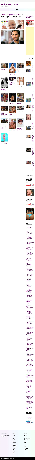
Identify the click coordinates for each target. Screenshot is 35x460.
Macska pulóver (29, 254)
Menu (17, 9)
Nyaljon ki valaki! (12, 130)
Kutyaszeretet (33, 62)
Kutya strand (29, 286)
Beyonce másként (30, 269)
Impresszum (3, 458)
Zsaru (25, 442)
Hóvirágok (28, 337)
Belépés (9, 0)
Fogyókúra (26, 448)
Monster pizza (29, 363)
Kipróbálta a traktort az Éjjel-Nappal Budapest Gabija (4, 126)
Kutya (33, 98)
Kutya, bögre (29, 312)
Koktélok (14, 439)
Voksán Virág (30, 418)
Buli (13, 441)
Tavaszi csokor (29, 344)
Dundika (29, 417)
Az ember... (29, 281)
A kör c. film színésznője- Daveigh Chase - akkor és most (29, 395)
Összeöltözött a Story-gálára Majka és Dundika (29, 381)
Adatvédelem (7, 458)
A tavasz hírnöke (29, 338)
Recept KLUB (15, 445)
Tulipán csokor (29, 323)
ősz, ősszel (29, 280)
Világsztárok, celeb (13, 15)
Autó (25, 446)
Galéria (3, 15)
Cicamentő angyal (30, 274)
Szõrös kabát (19, 86)
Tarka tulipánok (29, 295)
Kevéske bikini (3, 103)
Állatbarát (14, 446)
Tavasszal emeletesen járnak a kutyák (33, 72)
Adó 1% (14, 452)
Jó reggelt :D (29, 279)
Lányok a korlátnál (10, 115)
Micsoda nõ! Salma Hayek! (3, 90)
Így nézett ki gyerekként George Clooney (20, 129)
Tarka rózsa (29, 311)
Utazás (14, 449)
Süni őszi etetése (30, 255)
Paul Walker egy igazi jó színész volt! (33, 138)
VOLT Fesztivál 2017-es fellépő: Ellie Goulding (30, 318)
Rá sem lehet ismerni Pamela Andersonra (28, 387)
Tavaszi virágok (29, 292)
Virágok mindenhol (30, 307)
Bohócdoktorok (26, 439)
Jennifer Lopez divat (30, 273)
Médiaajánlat (12, 458)
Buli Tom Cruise (29, 260)
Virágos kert (29, 322)
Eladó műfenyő (33, 127)
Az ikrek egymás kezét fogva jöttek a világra (33, 87)
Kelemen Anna (30, 422)
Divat (25, 441)
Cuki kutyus (29, 287)
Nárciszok (28, 303)
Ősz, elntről (29, 257)
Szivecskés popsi (4, 143)
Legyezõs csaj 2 (12, 74)
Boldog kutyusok (30, 253)
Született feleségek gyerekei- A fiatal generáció (4, 114)
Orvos (25, 445)
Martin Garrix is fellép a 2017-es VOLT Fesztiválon (29, 315)
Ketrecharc (14, 442)
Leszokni (25, 449)
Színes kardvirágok (30, 348)
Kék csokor (29, 294)
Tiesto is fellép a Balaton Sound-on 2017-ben (29, 373)
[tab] (27, 58)
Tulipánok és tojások (30, 298)
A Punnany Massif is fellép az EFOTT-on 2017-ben (30, 403)
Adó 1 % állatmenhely (27, 438)
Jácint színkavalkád (30, 354)
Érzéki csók (3, 69)
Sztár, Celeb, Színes (9, 4)
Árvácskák (28, 297)
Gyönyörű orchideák (30, 335)
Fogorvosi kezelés (33, 107)
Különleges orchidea (30, 321)
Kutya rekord (29, 278)
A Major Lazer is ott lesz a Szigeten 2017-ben (29, 328)
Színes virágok (29, 296)
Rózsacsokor (29, 342)
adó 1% (25, 435)
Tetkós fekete (11, 103)
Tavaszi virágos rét (30, 343)
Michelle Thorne (20, 111)
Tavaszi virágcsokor (30, 331)
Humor (14, 448)
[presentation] (27, 58)
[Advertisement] (30, 41)
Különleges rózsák (30, 332)
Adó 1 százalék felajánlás (29, 16)
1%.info (14, 435)
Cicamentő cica (29, 285)
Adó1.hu (14, 453)
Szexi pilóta (19, 103)
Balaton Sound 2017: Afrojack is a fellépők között (29, 369)
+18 (13, 438)
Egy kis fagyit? (29, 252)
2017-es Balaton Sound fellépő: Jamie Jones (29, 365)
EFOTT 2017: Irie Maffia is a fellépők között (29, 407)
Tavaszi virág (29, 302)
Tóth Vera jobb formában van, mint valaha (29, 391)
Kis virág (28, 289)
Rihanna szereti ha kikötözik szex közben (12, 83)
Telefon (14, 451)
